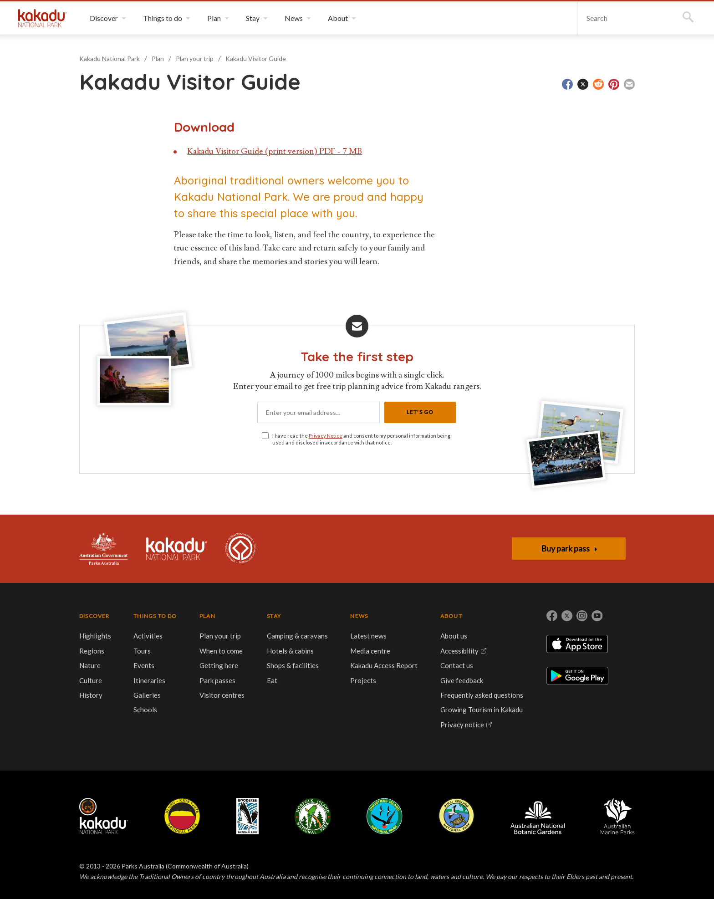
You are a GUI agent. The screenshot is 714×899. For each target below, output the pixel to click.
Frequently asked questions (481, 695)
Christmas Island (385, 816)
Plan (158, 58)
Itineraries (149, 680)
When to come (221, 651)
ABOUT (451, 616)
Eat (272, 680)
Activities (148, 636)
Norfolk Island (313, 816)
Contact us (456, 665)
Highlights (95, 636)
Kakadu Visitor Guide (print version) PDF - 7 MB (274, 151)
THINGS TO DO (155, 616)
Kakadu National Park (42, 18)
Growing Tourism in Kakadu (481, 709)
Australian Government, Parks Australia (103, 549)
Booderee (247, 816)
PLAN (207, 616)
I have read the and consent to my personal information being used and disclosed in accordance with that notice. (361, 439)
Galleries (147, 695)
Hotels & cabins (290, 651)
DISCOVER (94, 616)
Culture (90, 680)
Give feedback (461, 680)
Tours (142, 651)
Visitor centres (222, 695)
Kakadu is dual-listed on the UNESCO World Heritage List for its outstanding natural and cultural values (240, 549)
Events (143, 665)
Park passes (217, 680)
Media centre (370, 651)
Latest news (368, 636)
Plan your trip (195, 58)
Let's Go (420, 412)
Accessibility (459, 651)
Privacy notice (462, 724)
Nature (90, 665)
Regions (91, 651)
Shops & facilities (293, 665)
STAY (274, 616)
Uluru (182, 816)
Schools (145, 709)
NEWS (359, 616)
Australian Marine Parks (618, 816)
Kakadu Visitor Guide (255, 58)
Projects (363, 680)
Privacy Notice (325, 436)
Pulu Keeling (456, 816)
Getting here (218, 665)
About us (453, 636)
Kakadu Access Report (384, 665)
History (90, 695)
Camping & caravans (297, 636)
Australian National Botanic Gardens (537, 816)
